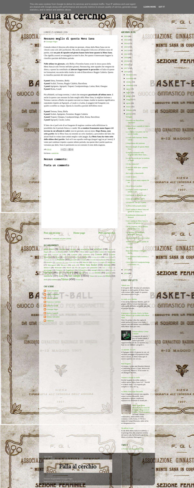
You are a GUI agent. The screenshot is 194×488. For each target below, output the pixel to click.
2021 (126, 54)
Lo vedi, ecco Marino (129, 299)
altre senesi (49, 249)
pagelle (83, 268)
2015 (126, 270)
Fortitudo (46, 260)
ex (100, 257)
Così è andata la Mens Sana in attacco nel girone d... (137, 222)
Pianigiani (59, 270)
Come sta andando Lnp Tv (135, 199)
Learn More (149, 7)
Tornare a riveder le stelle (130, 377)
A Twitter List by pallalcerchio (132, 449)
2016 (126, 72)
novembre (130, 78)
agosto (128, 89)
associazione (85, 249)
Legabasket (58, 262)
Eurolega (94, 257)
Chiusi (109, 252)
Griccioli (92, 260)
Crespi (57, 257)
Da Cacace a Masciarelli (135, 173)
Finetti (107, 257)
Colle (64, 254)
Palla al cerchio (72, 16)
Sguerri (81, 273)
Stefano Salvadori (52, 317)
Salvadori (48, 273)
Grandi (83, 260)
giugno (129, 96)
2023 (126, 47)
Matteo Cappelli (52, 313)
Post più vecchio (106, 232)
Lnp (77, 262)
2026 (126, 36)
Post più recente (52, 232)
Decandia (78, 257)
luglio (128, 92)
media (74, 265)
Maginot (94, 262)
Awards (110, 249)
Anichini (62, 249)
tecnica (100, 276)
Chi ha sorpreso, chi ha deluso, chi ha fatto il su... (137, 227)
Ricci (103, 270)
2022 (126, 50)
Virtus (64, 279)
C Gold (70, 252)
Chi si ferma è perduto (134, 186)
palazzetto (94, 268)
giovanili (73, 260)
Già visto (129, 247)
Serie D (70, 273)
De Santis (70, 257)
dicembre (130, 75)
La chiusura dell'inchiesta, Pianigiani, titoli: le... (135, 233)
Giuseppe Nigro (52, 309)
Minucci (47, 268)
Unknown (50, 321)
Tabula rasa (125, 285)
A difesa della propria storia (136, 206)
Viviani (78, 280)
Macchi (85, 262)
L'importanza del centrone (135, 143)
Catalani (101, 252)
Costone (98, 254)
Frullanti (60, 259)
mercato (107, 265)
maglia (102, 262)
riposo (111, 270)
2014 (126, 273)
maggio (129, 99)
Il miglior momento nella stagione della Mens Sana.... (137, 153)
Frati (53, 260)
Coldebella (55, 254)
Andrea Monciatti (52, 294)
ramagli (94, 270)
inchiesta (102, 260)
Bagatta (46, 252)
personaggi (48, 270)
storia (61, 276)
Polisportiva (82, 270)
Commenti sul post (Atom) (61, 238)
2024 (126, 43)
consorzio (86, 254)
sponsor (108, 273)
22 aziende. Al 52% (128, 350)
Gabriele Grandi (52, 306)
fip (112, 257)
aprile (128, 103)
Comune (74, 254)
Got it (162, 7)
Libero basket (69, 262)
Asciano (73, 249)
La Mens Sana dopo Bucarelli (132, 391)
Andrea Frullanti (52, 291)
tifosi (107, 276)
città (45, 254)
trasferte (54, 280)
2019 (126, 61)
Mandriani (111, 262)
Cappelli (92, 252)
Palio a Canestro (107, 267)
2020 (126, 58)
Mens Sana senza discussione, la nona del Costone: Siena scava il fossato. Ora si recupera (141, 408)
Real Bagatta (126, 364)
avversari (98, 249)
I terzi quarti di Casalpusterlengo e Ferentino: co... (138, 263)
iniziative (49, 262)
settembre (130, 85)
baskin (53, 252)
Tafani (92, 276)
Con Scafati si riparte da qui (136, 195)
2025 (126, 40)
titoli (45, 280)
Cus (63, 257)
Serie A (61, 273)
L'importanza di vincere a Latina (138, 238)
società (98, 273)
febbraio (129, 110)
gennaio (129, 114)
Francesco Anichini (53, 302)
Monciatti (58, 268)
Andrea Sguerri (52, 298)
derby (85, 257)
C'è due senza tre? (132, 164)
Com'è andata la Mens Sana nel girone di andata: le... (137, 210)
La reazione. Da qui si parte (136, 202)
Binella (60, 252)
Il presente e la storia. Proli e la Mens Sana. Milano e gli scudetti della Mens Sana (135, 315)
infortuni (112, 260)
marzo (128, 107)
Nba (76, 268)
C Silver (81, 252)
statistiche (55, 153)
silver (90, 273)
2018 (126, 65)
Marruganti (52, 265)
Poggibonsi (70, 270)
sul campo (74, 275)
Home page (79, 232)
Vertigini (129, 117)
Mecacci (64, 265)
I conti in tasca (131, 177)
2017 (126, 68)
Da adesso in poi (127, 428)
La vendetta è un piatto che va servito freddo (137, 133)
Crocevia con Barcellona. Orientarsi (135, 121)
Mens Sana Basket (88, 265)
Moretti (68, 268)
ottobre (129, 82)
